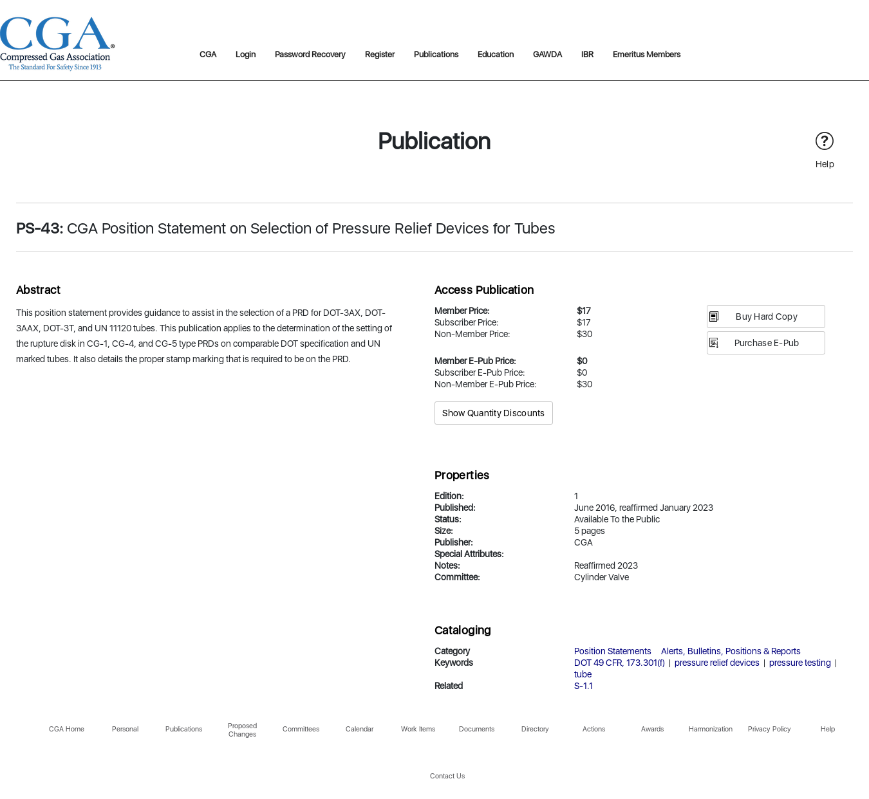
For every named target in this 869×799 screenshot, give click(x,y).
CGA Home (66, 729)
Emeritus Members (646, 54)
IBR (587, 54)
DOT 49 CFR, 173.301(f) (619, 662)
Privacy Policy (769, 729)
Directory (535, 729)
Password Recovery (310, 54)
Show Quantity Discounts (493, 413)
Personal (125, 729)
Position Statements (612, 651)
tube (583, 674)
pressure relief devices (717, 662)
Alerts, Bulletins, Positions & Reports (731, 651)
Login (246, 54)
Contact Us (447, 776)
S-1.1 (583, 686)
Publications (436, 54)
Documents (476, 729)
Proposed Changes (242, 730)
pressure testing (800, 662)
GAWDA (547, 54)
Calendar (359, 729)
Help (828, 729)
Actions (594, 729)
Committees (301, 729)
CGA (208, 54)
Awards (652, 729)
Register (380, 54)
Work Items (418, 729)
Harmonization (711, 729)
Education (496, 54)
